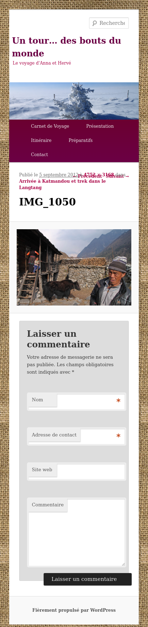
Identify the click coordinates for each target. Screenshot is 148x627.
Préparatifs (80, 140)
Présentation (100, 126)
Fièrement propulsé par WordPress (74, 610)
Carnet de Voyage (50, 126)
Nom (37, 399)
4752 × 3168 (99, 174)
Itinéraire (41, 140)
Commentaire (48, 504)
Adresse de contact (54, 435)
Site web (42, 469)
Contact (39, 154)
